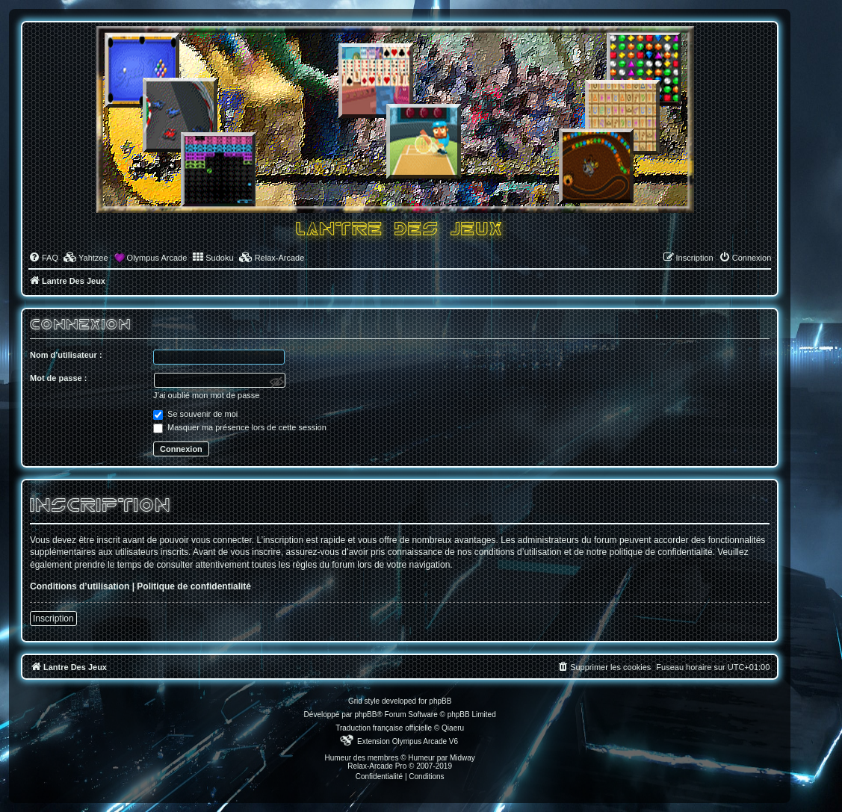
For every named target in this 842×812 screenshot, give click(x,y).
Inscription (53, 618)
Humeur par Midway (441, 758)
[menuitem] (43, 258)
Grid (355, 701)
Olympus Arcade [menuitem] (157, 257)
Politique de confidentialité (194, 586)
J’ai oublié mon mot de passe (206, 395)
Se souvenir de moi (195, 413)
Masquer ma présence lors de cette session (239, 427)
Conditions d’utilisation (79, 586)
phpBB (365, 714)
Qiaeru (453, 728)
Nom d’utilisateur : (66, 354)
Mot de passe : (58, 378)
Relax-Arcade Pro (376, 766)
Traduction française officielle (383, 728)
